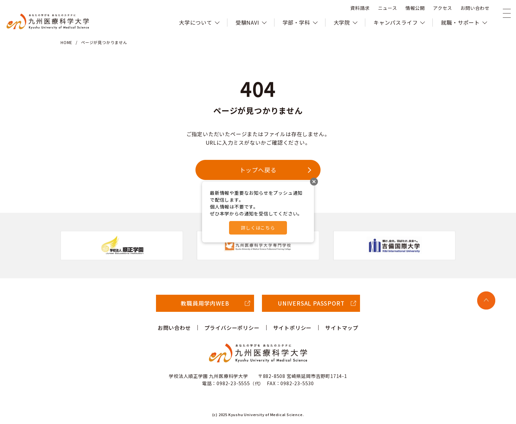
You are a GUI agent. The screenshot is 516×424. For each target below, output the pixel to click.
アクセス (442, 8)
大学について (195, 22)
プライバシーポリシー (232, 327)
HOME (66, 42)
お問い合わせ (475, 8)
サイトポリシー (292, 327)
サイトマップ (341, 327)
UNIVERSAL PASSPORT (311, 303)
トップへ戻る (258, 169)
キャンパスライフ (396, 22)
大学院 (342, 22)
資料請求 (360, 8)
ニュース (387, 8)
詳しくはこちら (258, 227)
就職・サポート (460, 22)
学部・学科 (296, 22)
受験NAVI (247, 22)
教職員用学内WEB (205, 303)
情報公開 (415, 8)
